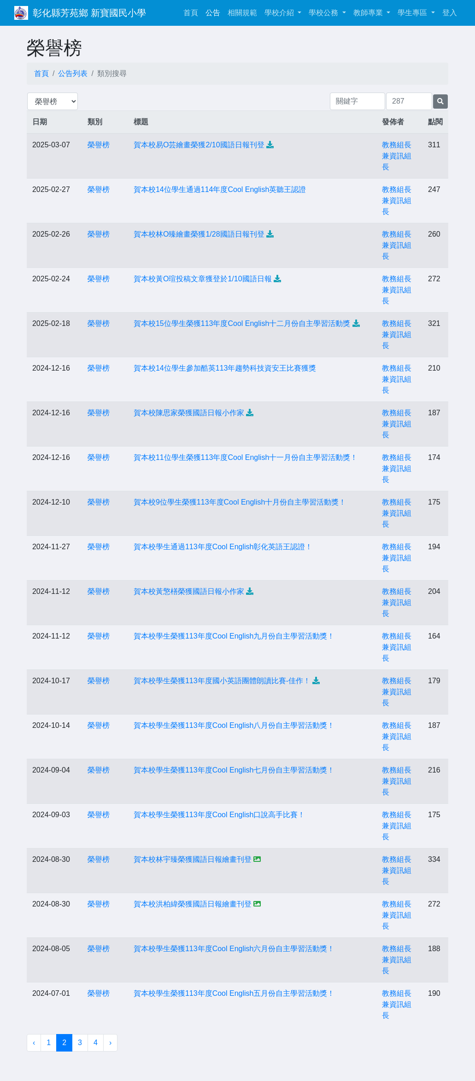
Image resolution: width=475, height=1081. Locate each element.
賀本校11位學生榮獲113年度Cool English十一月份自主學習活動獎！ (246, 457)
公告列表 (73, 73)
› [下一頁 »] (110, 1042)
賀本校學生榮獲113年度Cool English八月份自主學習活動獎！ (234, 725)
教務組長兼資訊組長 (396, 156)
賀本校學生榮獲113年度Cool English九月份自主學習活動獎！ (234, 636)
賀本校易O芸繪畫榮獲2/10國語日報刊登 (199, 145)
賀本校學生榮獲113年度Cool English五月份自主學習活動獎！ (234, 993)
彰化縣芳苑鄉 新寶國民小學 (89, 13)
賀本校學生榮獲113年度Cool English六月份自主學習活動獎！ (234, 949)
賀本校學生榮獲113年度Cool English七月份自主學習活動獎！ (234, 770)
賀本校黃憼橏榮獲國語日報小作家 (189, 591)
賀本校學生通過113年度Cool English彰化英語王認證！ (223, 547)
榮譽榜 (99, 145)
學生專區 (413, 13)
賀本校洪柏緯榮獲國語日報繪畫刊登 (193, 904)
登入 (449, 13)
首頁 (192, 12)
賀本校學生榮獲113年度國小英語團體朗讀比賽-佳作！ (222, 681)
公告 (212, 13)
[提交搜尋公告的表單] (440, 101)
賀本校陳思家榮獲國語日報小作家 (189, 413)
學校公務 (324, 13)
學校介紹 (280, 13)
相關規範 (242, 13)
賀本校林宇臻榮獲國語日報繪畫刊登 (193, 859)
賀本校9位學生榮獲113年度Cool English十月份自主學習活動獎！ (240, 502)
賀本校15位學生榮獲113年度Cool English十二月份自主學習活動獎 (242, 323)
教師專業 (369, 13)
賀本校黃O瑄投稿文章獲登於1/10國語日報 (203, 279)
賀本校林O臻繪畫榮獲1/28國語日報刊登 (199, 234)
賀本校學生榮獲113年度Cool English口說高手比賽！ (219, 815)
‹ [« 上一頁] (34, 1042)
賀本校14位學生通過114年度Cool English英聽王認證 (220, 189)
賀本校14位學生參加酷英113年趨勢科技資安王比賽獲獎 (225, 368)
